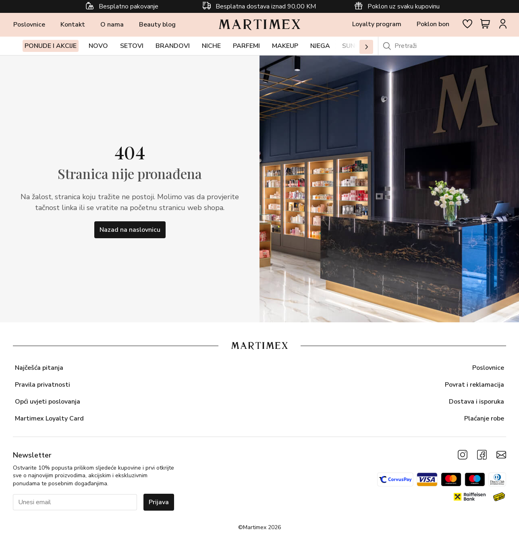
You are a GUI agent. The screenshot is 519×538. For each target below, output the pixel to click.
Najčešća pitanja (39, 367)
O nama (112, 26)
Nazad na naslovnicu (130, 233)
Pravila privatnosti (42, 384)
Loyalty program (376, 26)
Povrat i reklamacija (474, 384)
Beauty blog (157, 26)
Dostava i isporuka (476, 401)
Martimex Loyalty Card (49, 418)
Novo (98, 49)
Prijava (159, 502)
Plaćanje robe (484, 418)
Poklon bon (433, 26)
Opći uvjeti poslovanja (47, 401)
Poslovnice (29, 26)
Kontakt (72, 26)
